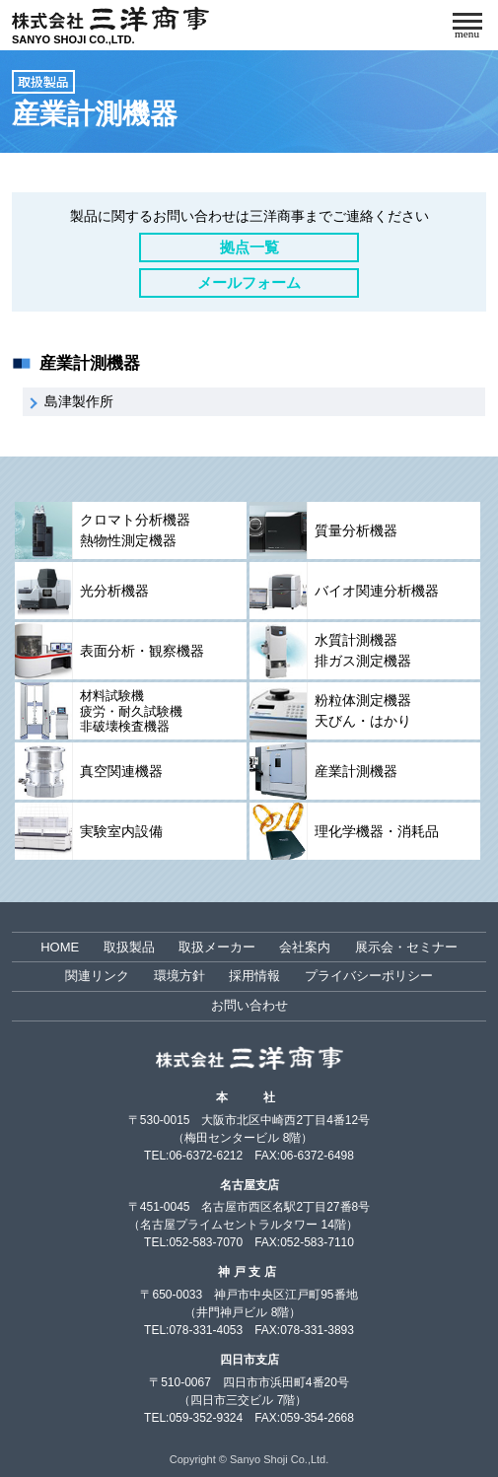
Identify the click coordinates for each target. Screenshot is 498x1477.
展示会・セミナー (406, 947)
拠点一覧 (249, 247)
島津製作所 (78, 401)
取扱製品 (43, 81)
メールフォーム (249, 282)
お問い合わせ (249, 1005)
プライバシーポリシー (369, 975)
